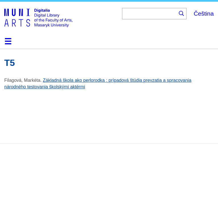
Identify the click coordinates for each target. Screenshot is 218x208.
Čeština (204, 13)
